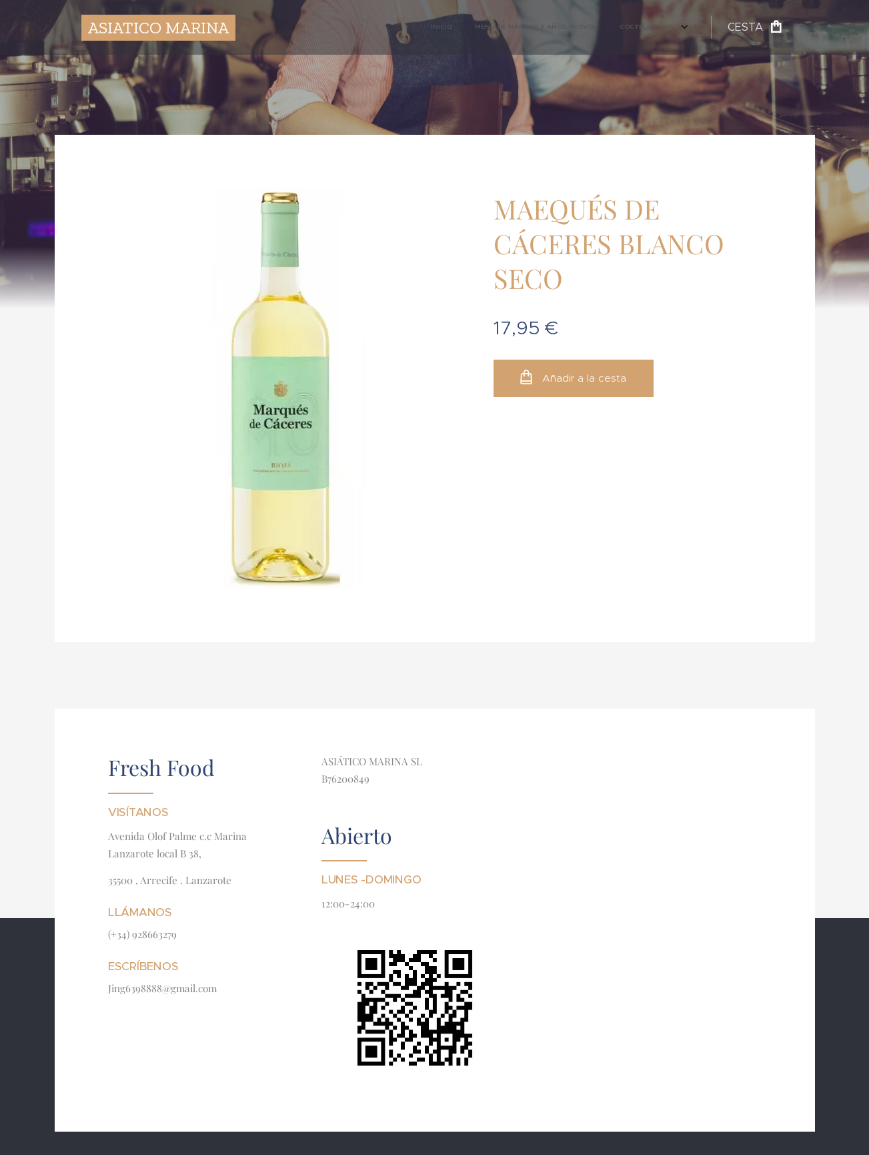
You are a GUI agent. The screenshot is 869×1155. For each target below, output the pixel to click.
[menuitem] (533, 27)
